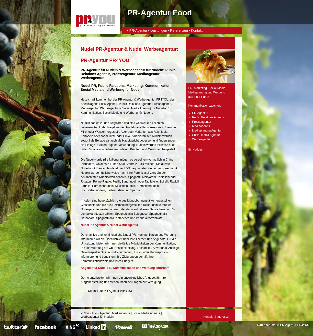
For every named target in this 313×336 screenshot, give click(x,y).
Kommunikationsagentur (204, 105)
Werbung (132, 112)
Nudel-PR (88, 86)
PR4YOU (87, 313)
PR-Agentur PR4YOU (294, 325)
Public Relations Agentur (135, 104)
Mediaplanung (197, 92)
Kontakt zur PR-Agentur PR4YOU (110, 291)
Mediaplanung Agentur (207, 130)
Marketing (200, 88)
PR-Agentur (138, 30)
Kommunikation (91, 112)
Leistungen (158, 30)
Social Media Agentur (136, 108)
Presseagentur (161, 104)
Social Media (110, 112)
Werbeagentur (133, 70)
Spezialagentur (90, 104)
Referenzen (179, 30)
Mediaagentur (90, 108)
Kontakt (196, 30)
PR (190, 88)
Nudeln (112, 70)
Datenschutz (266, 325)
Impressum (224, 316)
